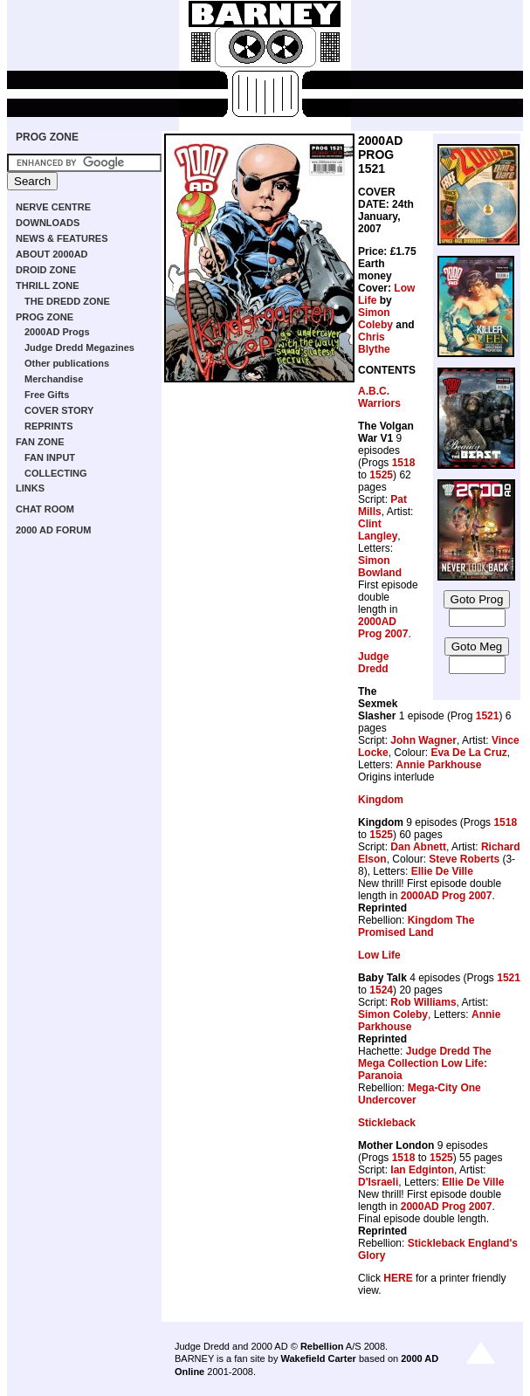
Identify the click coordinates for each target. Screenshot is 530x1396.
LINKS (30, 488)
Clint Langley (377, 530)
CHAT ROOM (45, 509)
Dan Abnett (418, 847)
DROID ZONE (46, 270)
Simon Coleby (375, 318)
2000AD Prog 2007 (383, 627)
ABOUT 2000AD (52, 254)
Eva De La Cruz (468, 752)
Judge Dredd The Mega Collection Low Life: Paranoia (425, 1063)
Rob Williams (423, 1002)
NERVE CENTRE (53, 207)
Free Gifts (46, 394)
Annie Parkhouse (438, 765)
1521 (487, 716)
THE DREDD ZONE (67, 301)
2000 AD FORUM (53, 530)
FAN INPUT (49, 457)
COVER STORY (58, 410)
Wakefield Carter (317, 1358)
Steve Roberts (464, 859)
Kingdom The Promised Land (416, 926)
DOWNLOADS (47, 222)
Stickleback (387, 1123)
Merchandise (53, 379)
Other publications (66, 363)
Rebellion (322, 1346)
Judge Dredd (373, 662)
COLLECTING (55, 473)
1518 (404, 463)
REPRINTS (48, 426)
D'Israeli (378, 1182)
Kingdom (380, 800)
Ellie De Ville (442, 871)
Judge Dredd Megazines (79, 347)
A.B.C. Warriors (379, 397)
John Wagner (423, 740)
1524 (381, 990)
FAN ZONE (40, 442)
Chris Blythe (374, 343)
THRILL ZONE (47, 285)
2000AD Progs (57, 332)
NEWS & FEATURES (62, 238)
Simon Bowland (380, 566)
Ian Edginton (422, 1170)
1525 (381, 475)
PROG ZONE (47, 137)
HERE (397, 1278)
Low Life (379, 955)
